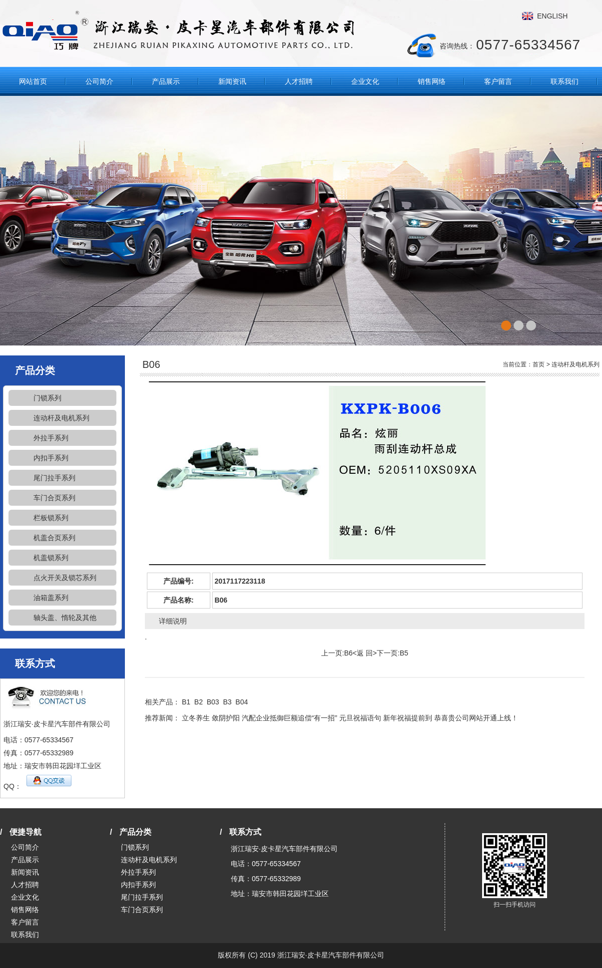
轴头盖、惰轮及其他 (64, 618)
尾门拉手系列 (54, 478)
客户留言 (498, 81)
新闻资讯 (232, 81)
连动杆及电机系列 (61, 418)
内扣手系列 (50, 458)
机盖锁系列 (50, 558)
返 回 (365, 653)
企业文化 (365, 81)
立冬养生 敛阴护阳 (211, 718)
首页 (539, 364)
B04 (241, 702)
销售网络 (432, 81)
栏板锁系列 (50, 518)
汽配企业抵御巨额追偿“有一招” (289, 718)
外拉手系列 (50, 438)
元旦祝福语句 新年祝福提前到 (385, 718)
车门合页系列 (54, 498)
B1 (186, 702)
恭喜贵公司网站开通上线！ (476, 718)
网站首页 (33, 81)
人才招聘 (299, 81)
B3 (227, 702)
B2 (198, 702)
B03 (213, 702)
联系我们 (565, 81)
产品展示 (166, 81)
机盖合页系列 (54, 538)
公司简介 (99, 81)
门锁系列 (47, 398)
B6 (348, 653)
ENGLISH (552, 16)
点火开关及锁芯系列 (64, 578)
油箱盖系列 (50, 598)
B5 (404, 653)
